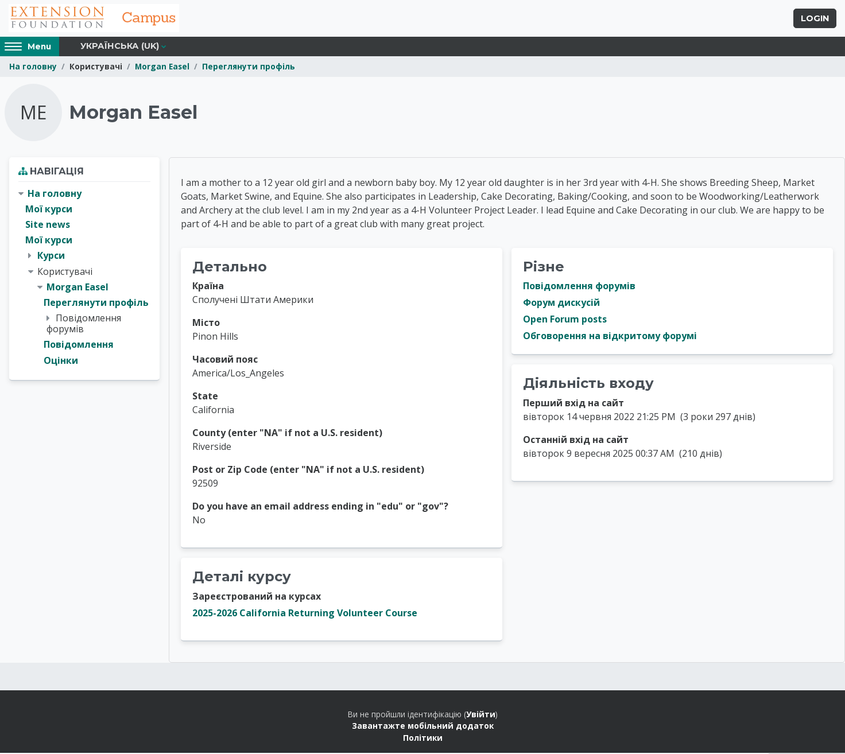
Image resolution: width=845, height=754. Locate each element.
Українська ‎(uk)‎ (119, 47)
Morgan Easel (162, 67)
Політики (423, 738)
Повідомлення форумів (579, 287)
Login (815, 19)
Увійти (480, 715)
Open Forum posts (565, 320)
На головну (33, 67)
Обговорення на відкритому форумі (610, 337)
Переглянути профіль (248, 67)
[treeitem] (84, 278)
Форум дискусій (561, 304)
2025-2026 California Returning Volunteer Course (304, 614)
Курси (51, 256)
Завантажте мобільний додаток (423, 726)
